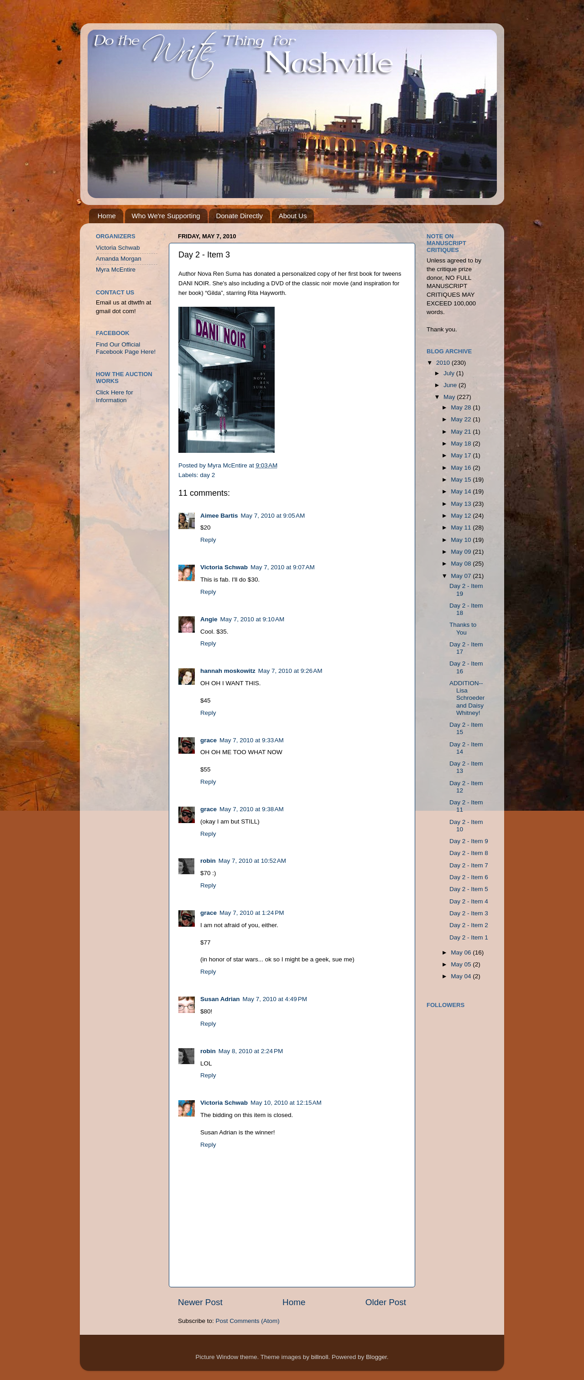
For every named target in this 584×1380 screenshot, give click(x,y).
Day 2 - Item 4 (468, 901)
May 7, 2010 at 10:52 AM (252, 860)
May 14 (462, 491)
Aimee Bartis (219, 515)
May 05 (462, 964)
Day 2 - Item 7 (468, 865)
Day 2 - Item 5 (468, 889)
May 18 (462, 443)
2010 (444, 362)
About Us (293, 216)
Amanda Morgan (118, 258)
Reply (208, 539)
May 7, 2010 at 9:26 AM (290, 670)
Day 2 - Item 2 (468, 925)
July (449, 373)
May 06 (462, 952)
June (451, 385)
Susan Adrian (220, 999)
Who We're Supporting (166, 216)
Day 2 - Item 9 (468, 841)
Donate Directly (239, 216)
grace (208, 740)
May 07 (462, 575)
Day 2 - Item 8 (468, 853)
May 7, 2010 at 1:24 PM (251, 912)
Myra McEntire (116, 269)
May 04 (462, 976)
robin (208, 860)
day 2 (207, 475)
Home (107, 216)
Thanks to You (462, 628)
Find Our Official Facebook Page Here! (126, 348)
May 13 (462, 503)
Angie (209, 619)
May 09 (462, 551)
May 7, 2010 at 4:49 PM (275, 999)
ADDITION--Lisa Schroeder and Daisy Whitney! (467, 698)
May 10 (462, 539)
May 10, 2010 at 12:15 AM (286, 1102)
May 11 (462, 527)
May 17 (462, 455)
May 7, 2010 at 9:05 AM (273, 515)
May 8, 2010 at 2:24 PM (251, 1051)
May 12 (462, 515)
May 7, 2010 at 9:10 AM (252, 619)
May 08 (462, 563)
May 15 (462, 479)
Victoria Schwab (224, 567)
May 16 (462, 467)
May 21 (462, 431)
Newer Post (200, 1302)
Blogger (376, 1357)
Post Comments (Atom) (248, 1320)
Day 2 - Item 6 (468, 877)
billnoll (319, 1357)
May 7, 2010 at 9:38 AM (251, 809)
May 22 (462, 419)
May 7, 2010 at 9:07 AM (282, 567)
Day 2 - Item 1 (468, 937)
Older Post (385, 1302)
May (450, 397)
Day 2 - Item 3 (468, 913)
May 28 (462, 407)
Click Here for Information (114, 396)
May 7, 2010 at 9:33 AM (251, 740)
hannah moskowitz (228, 670)
